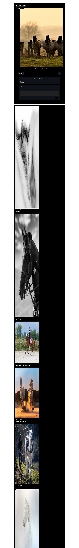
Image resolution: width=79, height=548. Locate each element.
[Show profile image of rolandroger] (20, 8)
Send (56, 97)
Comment (22, 89)
